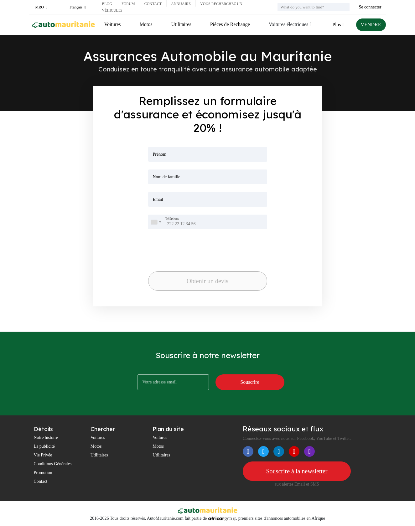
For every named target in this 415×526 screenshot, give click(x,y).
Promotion (43, 472)
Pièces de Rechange (230, 24)
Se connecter (370, 7)
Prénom (160, 154)
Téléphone (172, 218)
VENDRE (371, 24)
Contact (153, 4)
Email (158, 199)
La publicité (44, 446)
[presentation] (181, 245)
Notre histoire (46, 437)
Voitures (112, 24)
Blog (107, 4)
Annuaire (181, 4)
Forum (128, 4)
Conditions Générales (53, 463)
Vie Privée (43, 455)
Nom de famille (166, 176)
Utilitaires (181, 24)
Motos (146, 24)
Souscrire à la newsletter (296, 471)
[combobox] (155, 222)
